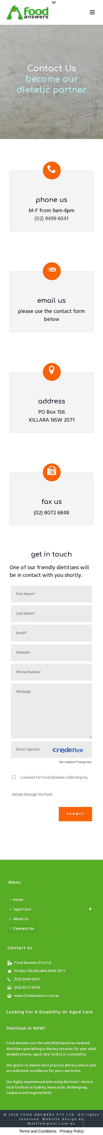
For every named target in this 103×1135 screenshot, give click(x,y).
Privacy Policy (72, 1131)
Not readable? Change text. (75, 762)
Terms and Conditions (37, 1131)
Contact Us (22, 929)
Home (16, 900)
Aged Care (22, 909)
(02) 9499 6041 (51, 218)
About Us (19, 919)
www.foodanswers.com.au (36, 996)
